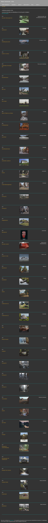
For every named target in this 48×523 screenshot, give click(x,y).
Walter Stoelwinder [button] (6, 4)
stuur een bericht (5, 13)
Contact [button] (38, 4)
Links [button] (32, 4)
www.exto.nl (12, 520)
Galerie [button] (20, 4)
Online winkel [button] (27, 4)
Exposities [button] (14, 4)
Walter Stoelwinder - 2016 (7, 1)
